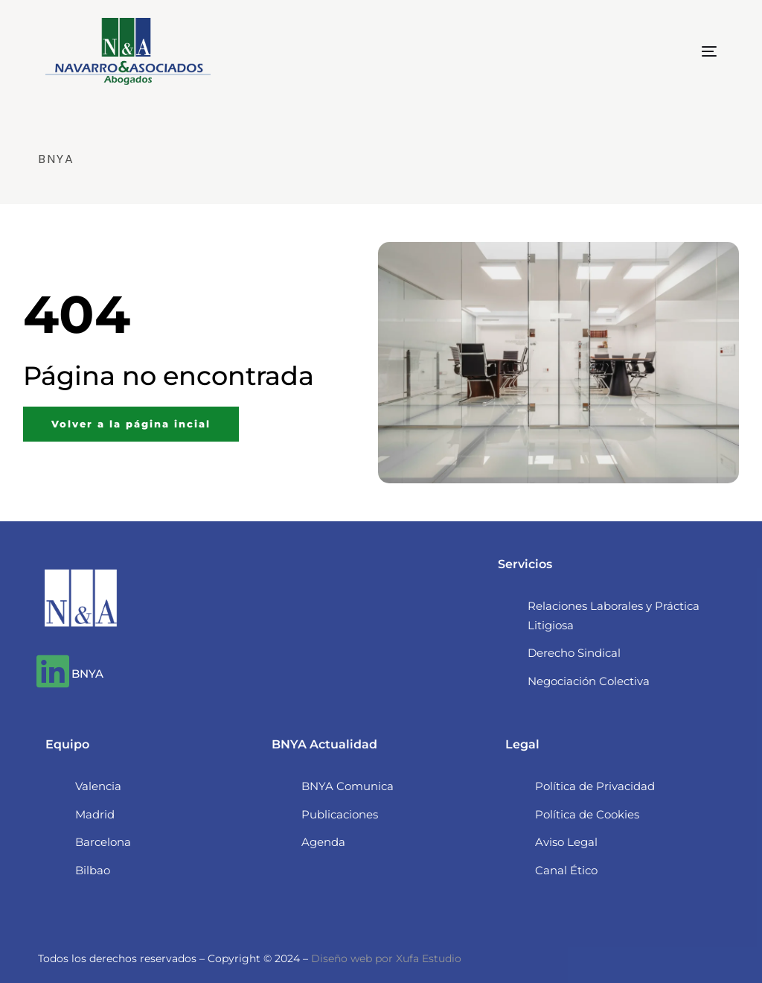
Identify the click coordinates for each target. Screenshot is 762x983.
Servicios (525, 564)
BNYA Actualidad (324, 744)
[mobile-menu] (683, 51)
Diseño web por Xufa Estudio (386, 958)
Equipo (67, 744)
